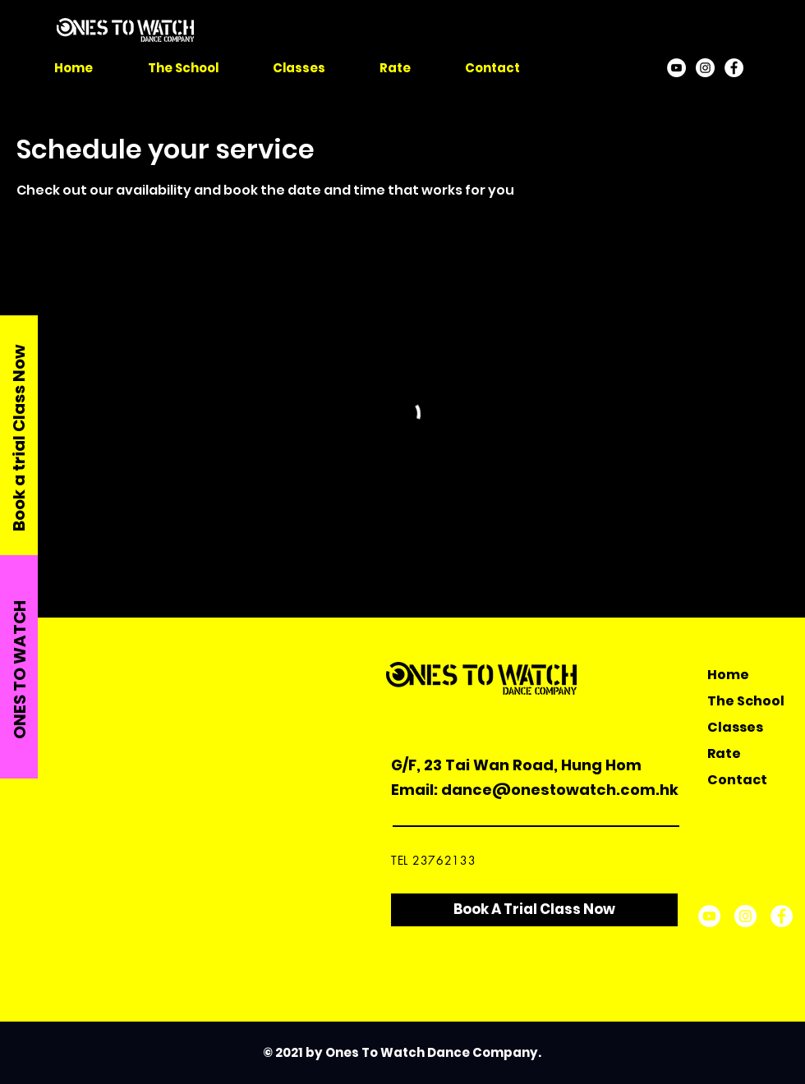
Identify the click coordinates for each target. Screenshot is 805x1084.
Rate (724, 753)
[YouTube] (676, 67)
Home (728, 674)
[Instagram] (705, 67)
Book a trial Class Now (18, 437)
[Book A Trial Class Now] (534, 909)
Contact (737, 779)
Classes (735, 727)
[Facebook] (733, 67)
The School (745, 700)
